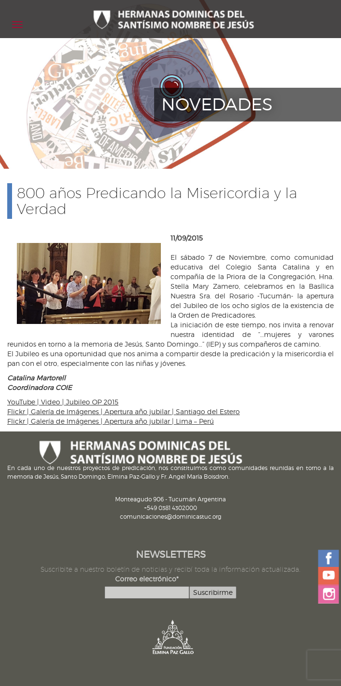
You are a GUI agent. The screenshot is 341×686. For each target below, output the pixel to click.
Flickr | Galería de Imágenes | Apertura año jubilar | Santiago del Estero (123, 411)
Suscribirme (213, 592)
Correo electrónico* (147, 579)
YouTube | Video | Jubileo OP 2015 (62, 402)
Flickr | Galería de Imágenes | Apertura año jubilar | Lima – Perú (110, 421)
